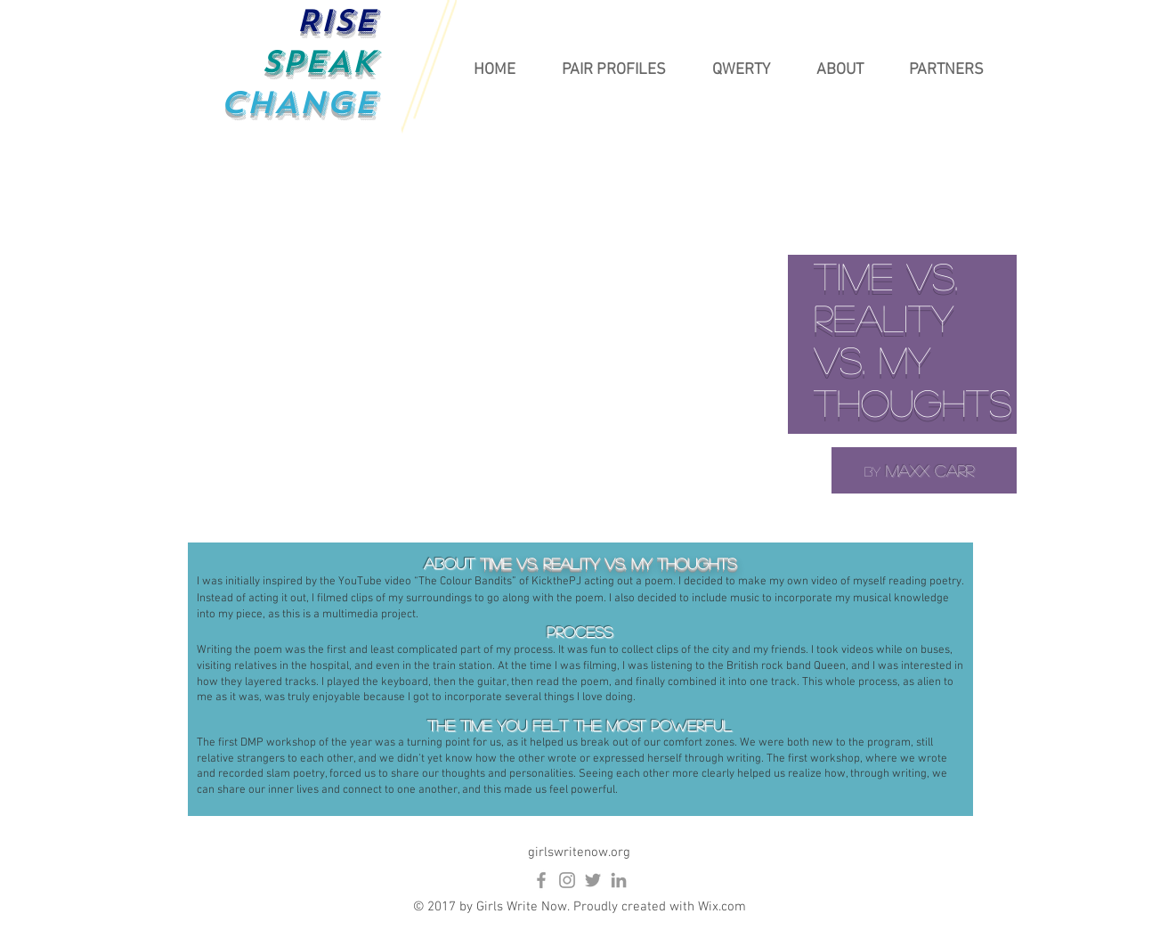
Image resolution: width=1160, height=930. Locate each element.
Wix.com (722, 907)
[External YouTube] (580, 343)
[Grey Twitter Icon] (593, 880)
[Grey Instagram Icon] (567, 880)
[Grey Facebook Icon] (541, 880)
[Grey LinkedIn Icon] (618, 880)
